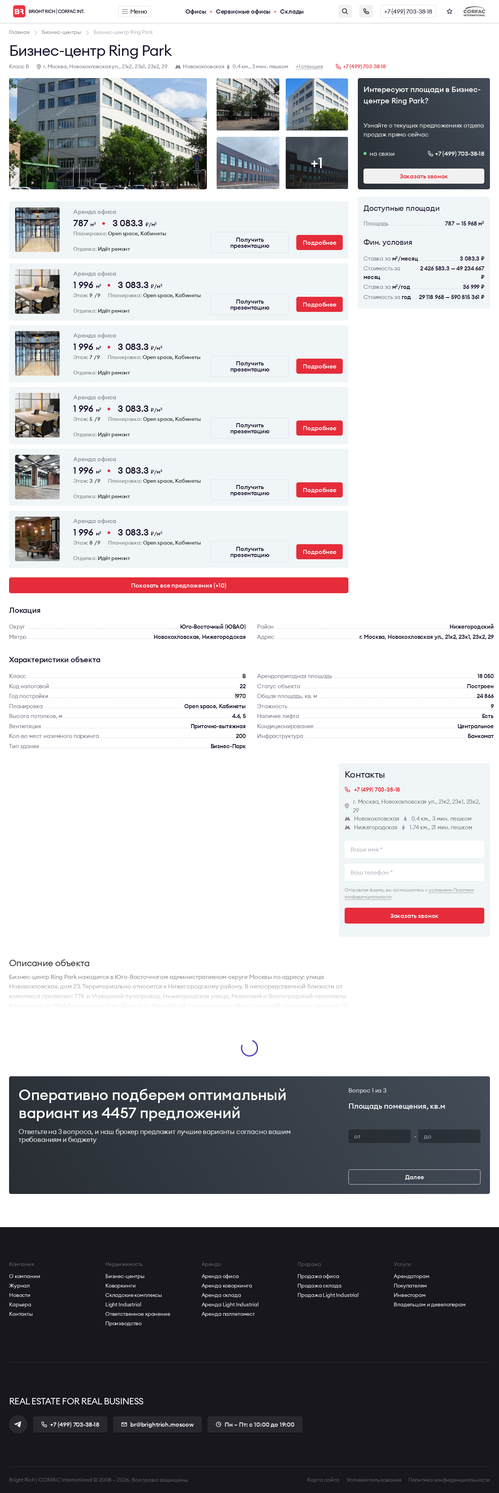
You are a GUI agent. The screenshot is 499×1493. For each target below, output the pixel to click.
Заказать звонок (366, 11)
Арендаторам (411, 1276)
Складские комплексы (133, 1295)
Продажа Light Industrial (328, 1295)
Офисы (195, 11)
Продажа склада (319, 1285)
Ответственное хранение (137, 1313)
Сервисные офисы (243, 11)
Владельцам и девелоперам (430, 1304)
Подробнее (319, 242)
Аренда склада (221, 1295)
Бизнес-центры (125, 1276)
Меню (134, 11)
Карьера (20, 1304)
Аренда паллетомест (228, 1313)
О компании (24, 1276)
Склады (292, 11)
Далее (414, 1177)
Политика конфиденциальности (449, 1479)
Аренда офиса (220, 1276)
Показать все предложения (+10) (178, 585)
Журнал (19, 1285)
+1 (317, 162)
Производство (123, 1323)
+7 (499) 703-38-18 (408, 11)
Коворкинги (120, 1285)
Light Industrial (123, 1304)
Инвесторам (410, 1295)
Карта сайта (323, 1479)
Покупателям (410, 1285)
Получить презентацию (250, 242)
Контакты (21, 1313)
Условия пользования (374, 1479)
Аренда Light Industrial (230, 1304)
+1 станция (309, 66)
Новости (20, 1295)
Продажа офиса (318, 1276)
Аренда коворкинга (227, 1285)
